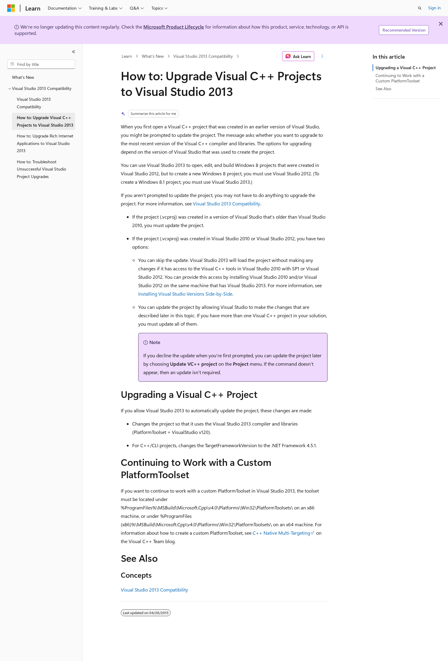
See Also (383, 88)
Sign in (434, 8)
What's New (153, 56)
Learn (127, 56)
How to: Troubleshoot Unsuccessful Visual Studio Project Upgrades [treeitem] (41, 169)
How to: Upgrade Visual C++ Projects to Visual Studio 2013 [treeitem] (45, 121)
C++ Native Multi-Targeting (281, 533)
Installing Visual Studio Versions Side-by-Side (185, 294)
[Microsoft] (11, 8)
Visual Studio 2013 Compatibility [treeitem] (34, 102)
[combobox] (41, 64)
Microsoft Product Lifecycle (173, 26)
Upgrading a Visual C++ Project (406, 67)
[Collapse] (73, 51)
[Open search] (420, 8)
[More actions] (322, 56)
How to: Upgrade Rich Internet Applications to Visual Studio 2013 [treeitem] (45, 143)
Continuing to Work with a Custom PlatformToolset (400, 78)
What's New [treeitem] (23, 77)
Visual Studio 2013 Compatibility (203, 56)
